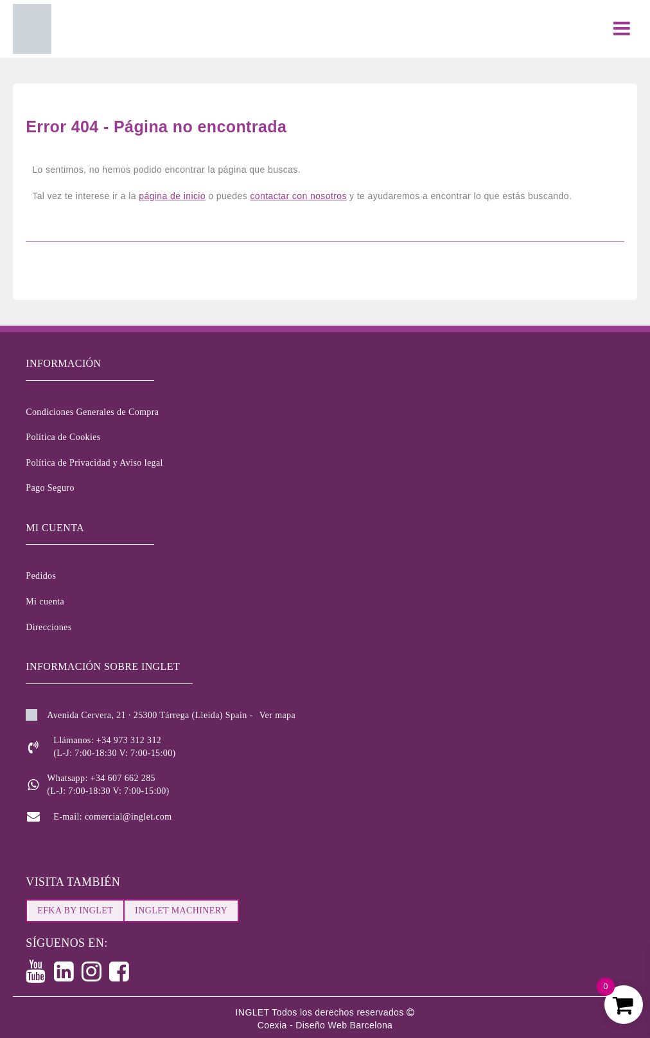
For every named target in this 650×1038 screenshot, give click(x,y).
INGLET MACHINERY (181, 910)
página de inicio (172, 196)
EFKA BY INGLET (75, 910)
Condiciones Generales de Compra (92, 412)
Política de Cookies (63, 437)
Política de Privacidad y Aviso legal (94, 463)
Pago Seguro (50, 488)
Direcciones (48, 627)
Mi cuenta (45, 601)
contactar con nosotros (298, 196)
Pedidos (41, 576)
